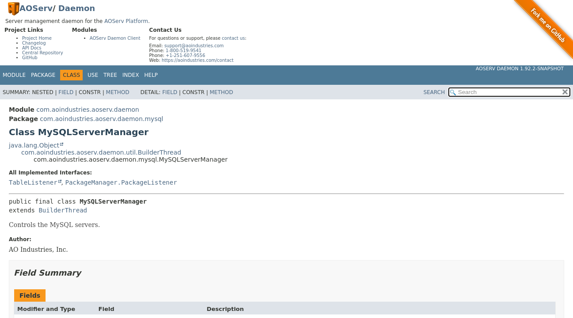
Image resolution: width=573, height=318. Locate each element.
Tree (110, 75)
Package (43, 75)
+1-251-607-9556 (185, 55)
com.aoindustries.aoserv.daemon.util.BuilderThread (101, 152)
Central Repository (42, 52)
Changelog (34, 43)
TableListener (33, 182)
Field (65, 92)
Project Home (37, 38)
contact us (233, 38)
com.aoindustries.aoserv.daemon (87, 109)
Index (130, 75)
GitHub (30, 57)
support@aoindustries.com (194, 45)
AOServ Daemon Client (115, 38)
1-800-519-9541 (184, 50)
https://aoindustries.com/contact (198, 60)
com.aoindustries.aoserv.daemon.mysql (101, 118)
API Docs (32, 47)
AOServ (36, 8)
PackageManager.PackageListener (121, 182)
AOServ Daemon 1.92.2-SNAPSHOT (520, 69)
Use (93, 75)
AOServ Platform (126, 21)
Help (151, 75)
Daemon (76, 8)
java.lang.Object (34, 145)
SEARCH (434, 92)
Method (118, 92)
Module (14, 75)
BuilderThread (62, 210)
